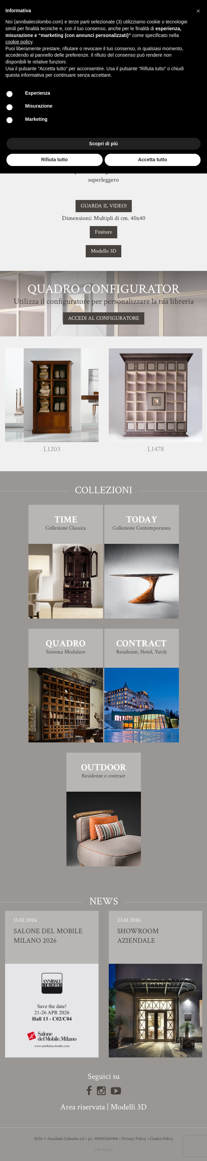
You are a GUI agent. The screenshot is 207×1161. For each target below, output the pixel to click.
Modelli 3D (128, 1107)
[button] (198, 10)
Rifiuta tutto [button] (54, 159)
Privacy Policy (134, 1139)
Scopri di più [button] (103, 143)
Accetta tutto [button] (152, 159)
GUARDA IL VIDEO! (104, 205)
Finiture (103, 232)
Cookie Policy (161, 1139)
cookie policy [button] (18, 41)
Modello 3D (103, 251)
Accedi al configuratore (103, 318)
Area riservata (82, 1107)
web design (103, 1150)
